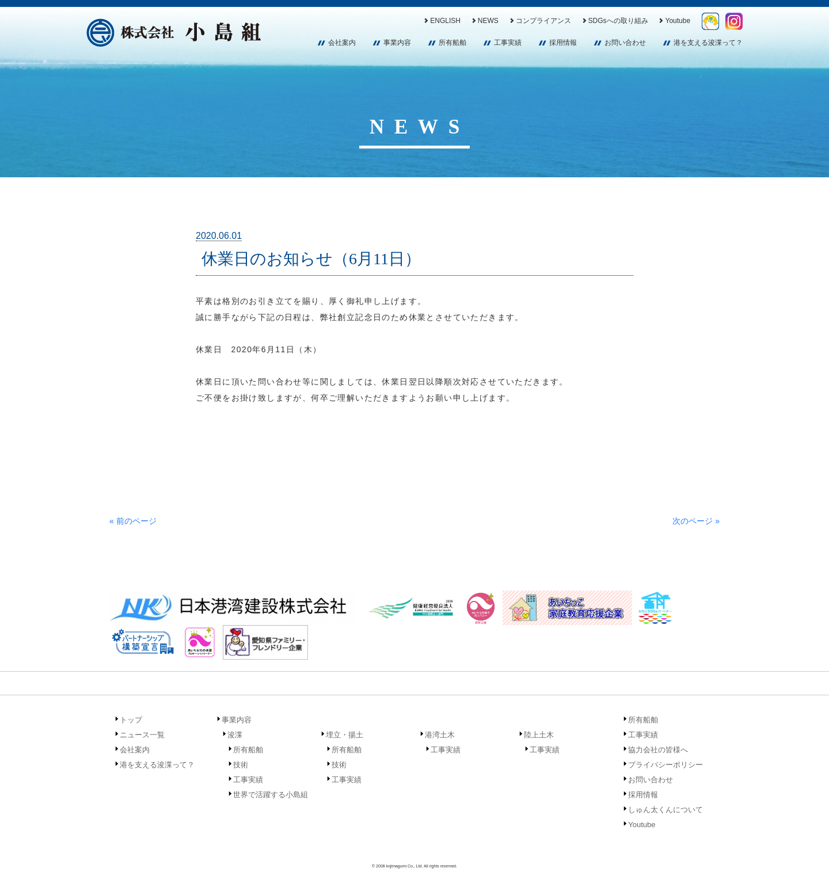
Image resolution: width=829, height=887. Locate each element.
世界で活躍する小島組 (270, 794)
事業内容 (397, 43)
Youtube (673, 21)
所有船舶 (452, 43)
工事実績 (508, 43)
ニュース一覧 (142, 734)
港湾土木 (440, 734)
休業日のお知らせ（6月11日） (311, 259)
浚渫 (234, 734)
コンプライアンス (539, 21)
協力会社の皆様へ (658, 749)
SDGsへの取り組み (614, 21)
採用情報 (563, 43)
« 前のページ (133, 521)
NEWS (484, 21)
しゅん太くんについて (665, 809)
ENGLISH (442, 21)
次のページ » (696, 521)
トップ (131, 719)
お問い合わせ (625, 43)
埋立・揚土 (344, 734)
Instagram (734, 21)
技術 (240, 764)
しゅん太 (710, 21)
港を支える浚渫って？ (708, 43)
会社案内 (342, 43)
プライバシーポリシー (665, 764)
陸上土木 (539, 734)
